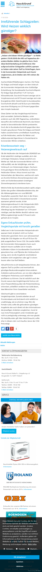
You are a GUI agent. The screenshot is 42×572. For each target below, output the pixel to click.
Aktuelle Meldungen (7, 342)
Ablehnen (19, 566)
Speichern (19, 562)
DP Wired (38, 570)
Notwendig (9, 549)
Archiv (2, 345)
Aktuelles (6, 13)
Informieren (7, 467)
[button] (3, 329)
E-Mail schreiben (7, 363)
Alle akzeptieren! (20, 557)
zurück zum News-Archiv (11, 335)
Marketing (33, 549)
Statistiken (21, 549)
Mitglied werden (9, 431)
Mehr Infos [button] (32, 544)
